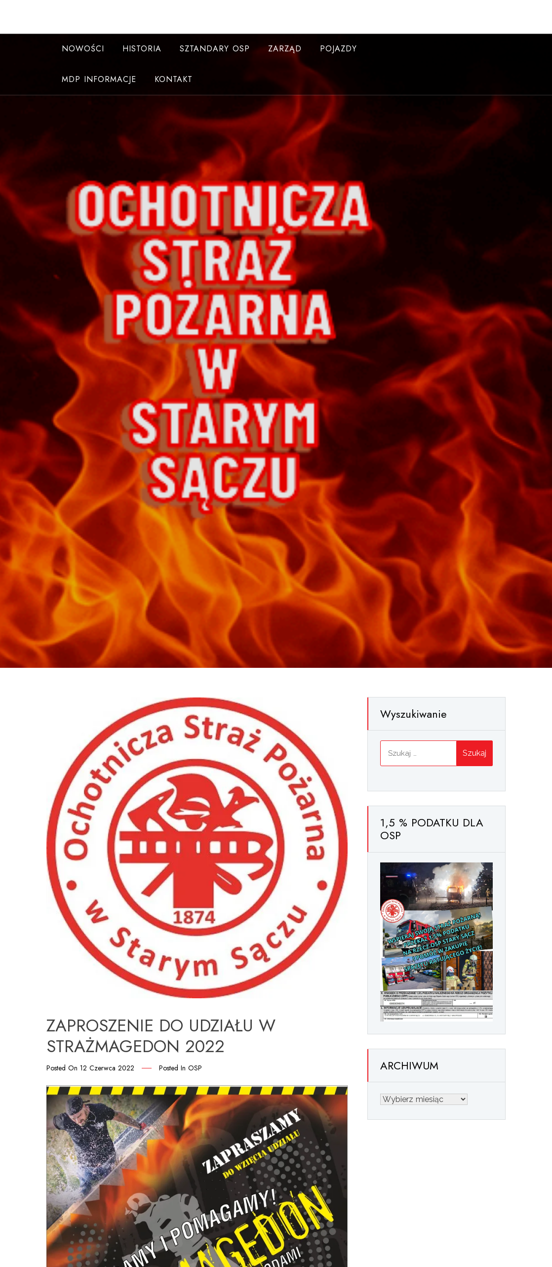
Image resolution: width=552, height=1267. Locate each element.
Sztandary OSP (215, 48)
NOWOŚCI (83, 48)
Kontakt (174, 79)
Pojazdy (338, 48)
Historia (141, 48)
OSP (195, 1068)
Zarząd (285, 48)
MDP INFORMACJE (99, 79)
